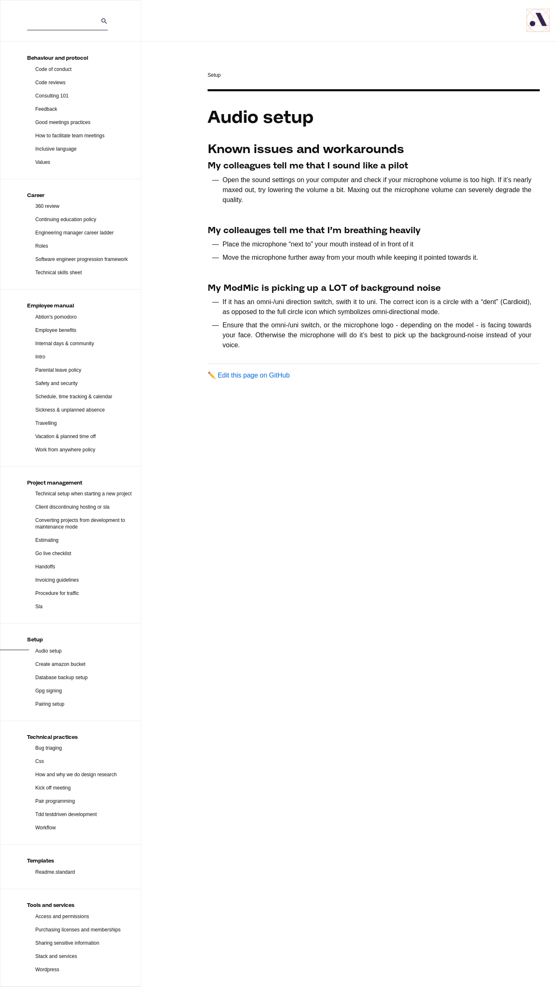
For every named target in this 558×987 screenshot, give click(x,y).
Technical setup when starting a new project (83, 494)
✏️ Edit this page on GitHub (249, 375)
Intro (40, 357)
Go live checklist (53, 553)
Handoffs (45, 567)
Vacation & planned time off (65, 436)
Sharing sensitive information (67, 943)
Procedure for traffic (57, 593)
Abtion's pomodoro (56, 317)
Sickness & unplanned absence (70, 410)
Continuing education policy (65, 219)
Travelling (46, 423)
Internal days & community (64, 343)
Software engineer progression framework (81, 259)
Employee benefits (55, 330)
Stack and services (56, 956)
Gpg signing (48, 691)
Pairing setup (49, 704)
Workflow (45, 828)
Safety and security (56, 383)
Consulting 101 (52, 96)
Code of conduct (53, 69)
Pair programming (55, 801)
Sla (38, 606)
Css (39, 761)
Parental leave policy (58, 370)
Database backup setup (61, 677)
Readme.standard (55, 872)
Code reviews (50, 82)
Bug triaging (48, 748)
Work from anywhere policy (65, 450)
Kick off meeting (53, 788)
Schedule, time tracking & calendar (73, 397)
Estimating (47, 540)
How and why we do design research (76, 774)
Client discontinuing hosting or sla (72, 507)
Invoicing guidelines (57, 580)
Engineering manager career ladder (74, 233)
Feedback (46, 109)
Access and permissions (62, 916)
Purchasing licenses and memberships (77, 930)
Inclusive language (55, 149)
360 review (47, 206)
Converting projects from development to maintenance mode (80, 523)
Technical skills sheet (58, 272)
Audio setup (48, 651)
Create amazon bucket (60, 664)
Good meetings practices (63, 122)
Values (42, 162)
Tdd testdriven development (66, 814)
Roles (41, 246)
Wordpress (47, 969)
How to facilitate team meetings (70, 136)
